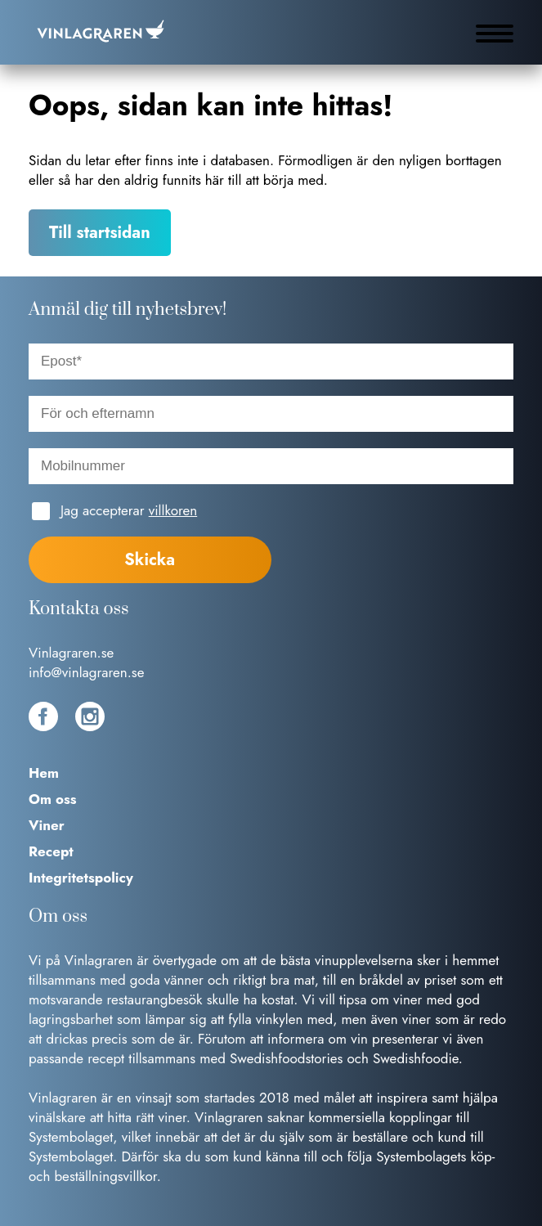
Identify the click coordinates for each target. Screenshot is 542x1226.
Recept (51, 851)
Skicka (149, 560)
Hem (44, 773)
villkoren (173, 510)
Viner (47, 825)
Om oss (53, 799)
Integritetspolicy (81, 877)
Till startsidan (99, 233)
